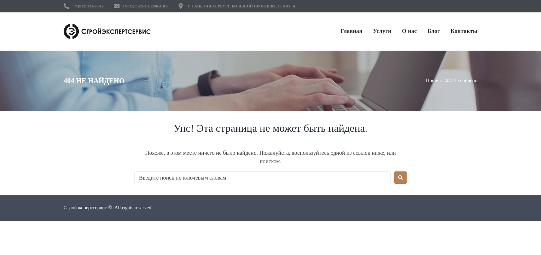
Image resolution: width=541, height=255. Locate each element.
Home (432, 80)
